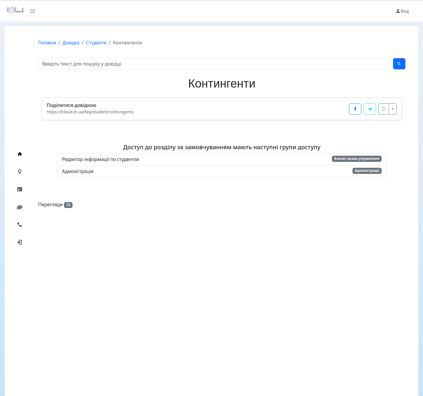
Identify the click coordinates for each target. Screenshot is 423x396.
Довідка (71, 42)
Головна (47, 42)
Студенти (96, 42)
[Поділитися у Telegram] (370, 109)
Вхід (402, 11)
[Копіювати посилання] (383, 109)
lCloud (14, 11)
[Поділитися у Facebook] (355, 109)
